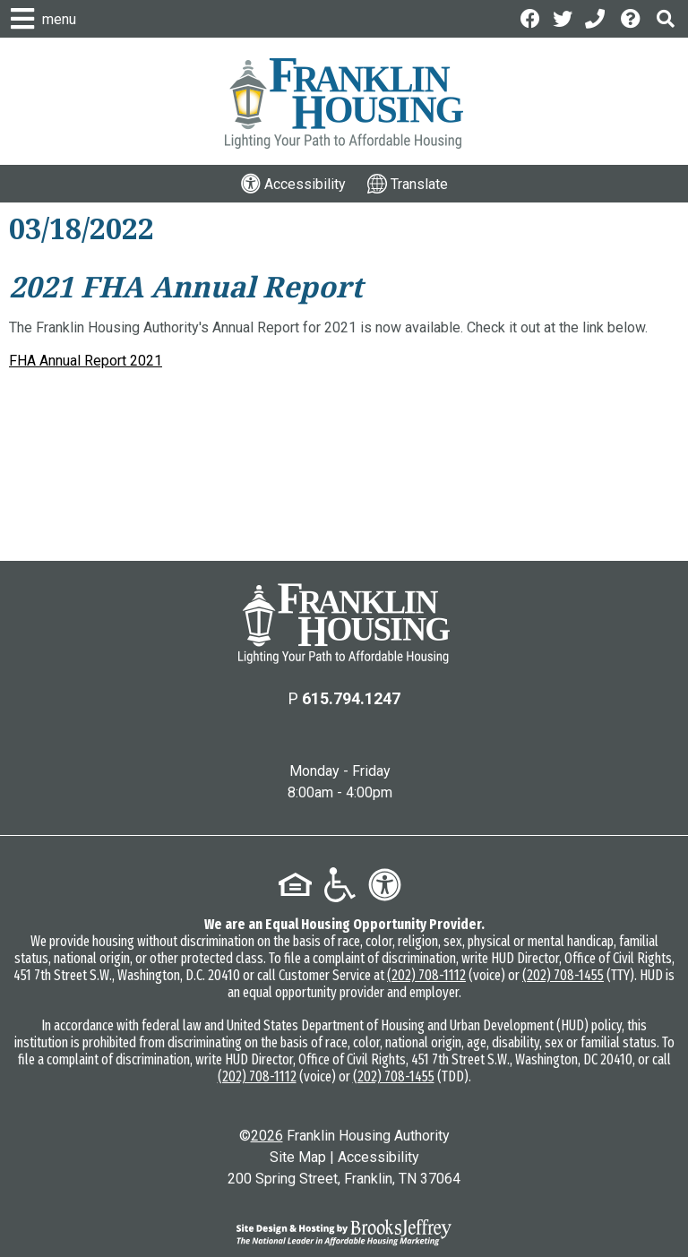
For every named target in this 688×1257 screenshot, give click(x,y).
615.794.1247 (351, 698)
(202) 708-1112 (426, 975)
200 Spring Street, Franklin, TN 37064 (344, 1178)
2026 (267, 1135)
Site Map (298, 1157)
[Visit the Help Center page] (632, 17)
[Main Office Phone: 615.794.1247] (596, 17)
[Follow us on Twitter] (562, 17)
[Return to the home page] (344, 623)
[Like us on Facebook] (530, 17)
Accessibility (378, 1157)
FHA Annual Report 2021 (85, 360)
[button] (666, 18)
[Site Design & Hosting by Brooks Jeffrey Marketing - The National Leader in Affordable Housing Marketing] (344, 1231)
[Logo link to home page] (344, 103)
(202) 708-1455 (563, 975)
